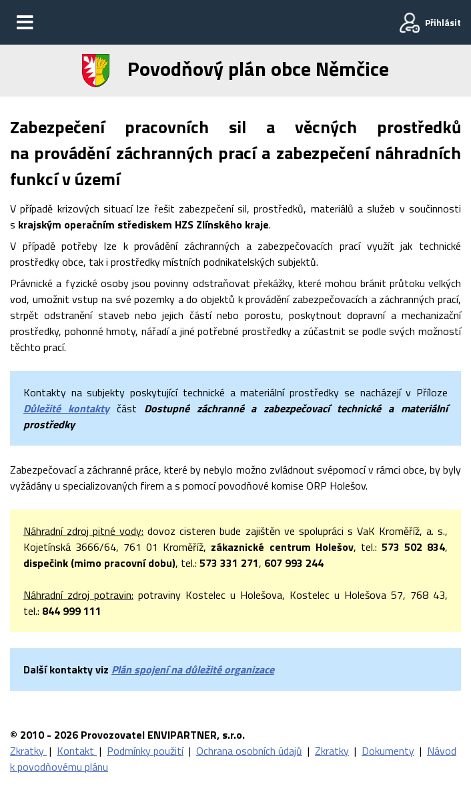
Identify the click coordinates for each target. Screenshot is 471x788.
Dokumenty (388, 751)
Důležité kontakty (66, 408)
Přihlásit (443, 22)
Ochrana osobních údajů (249, 751)
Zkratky (28, 751)
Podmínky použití (145, 751)
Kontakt (77, 751)
